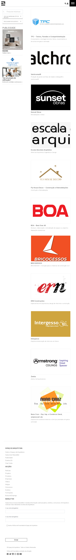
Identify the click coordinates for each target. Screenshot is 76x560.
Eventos (7, 490)
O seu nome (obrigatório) (35, 510)
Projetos (8, 473)
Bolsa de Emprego (11, 495)
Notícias (8, 470)
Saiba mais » (6, 53)
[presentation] (20, 533)
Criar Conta (8, 463)
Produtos (8, 476)
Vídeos (7, 481)
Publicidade (9, 457)
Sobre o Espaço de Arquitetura (14, 452)
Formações (9, 493)
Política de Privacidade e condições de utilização (19, 551)
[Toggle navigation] (73, 3)
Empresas (8, 479)
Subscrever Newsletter (12, 455)
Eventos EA (8, 460)
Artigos (7, 484)
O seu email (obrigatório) (35, 519)
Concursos (8, 487)
